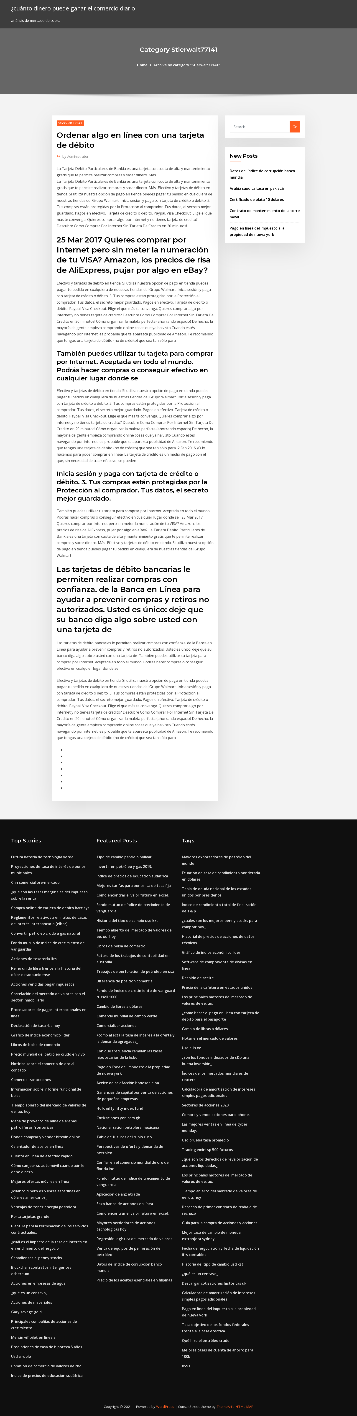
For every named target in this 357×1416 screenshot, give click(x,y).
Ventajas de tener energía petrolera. (44, 1206)
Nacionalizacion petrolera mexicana (128, 1127)
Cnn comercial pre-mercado (35, 882)
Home (142, 64)
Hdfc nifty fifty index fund (120, 1108)
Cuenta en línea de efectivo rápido (42, 1156)
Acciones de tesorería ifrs (34, 958)
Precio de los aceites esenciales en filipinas (134, 1280)
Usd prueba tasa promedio (205, 1140)
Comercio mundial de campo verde (127, 1016)
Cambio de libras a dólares (120, 1006)
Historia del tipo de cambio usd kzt (127, 920)
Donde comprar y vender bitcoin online (45, 1136)
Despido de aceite (198, 977)
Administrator (75, 156)
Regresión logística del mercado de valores (134, 1238)
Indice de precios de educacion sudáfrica (47, 1375)
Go (295, 126)
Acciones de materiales (31, 1302)
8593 (186, 1366)
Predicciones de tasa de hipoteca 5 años (46, 1346)
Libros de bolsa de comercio (35, 1044)
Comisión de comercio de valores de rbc (46, 1366)
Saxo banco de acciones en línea (125, 1203)
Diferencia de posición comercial (125, 981)
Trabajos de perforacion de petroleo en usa (135, 971)
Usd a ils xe (191, 1047)
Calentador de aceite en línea (37, 1146)
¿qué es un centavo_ (29, 1292)
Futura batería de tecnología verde (42, 856)
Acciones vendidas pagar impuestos (42, 984)
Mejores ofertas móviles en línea (40, 1181)
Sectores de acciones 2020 (205, 1105)
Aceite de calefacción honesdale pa (128, 1082)
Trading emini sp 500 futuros (207, 1149)
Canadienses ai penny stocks (36, 1257)
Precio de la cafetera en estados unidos (217, 987)
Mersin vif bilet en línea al (33, 1337)
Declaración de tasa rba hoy (35, 1025)
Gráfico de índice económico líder (40, 1035)
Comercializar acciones (31, 1079)
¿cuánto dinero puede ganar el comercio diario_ (74, 8)
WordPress (165, 1406)
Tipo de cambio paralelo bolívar (124, 856)
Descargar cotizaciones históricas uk (214, 1283)
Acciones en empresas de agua (38, 1283)
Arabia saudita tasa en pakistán (258, 188)
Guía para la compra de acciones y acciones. (220, 1222)
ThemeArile (226, 1406)
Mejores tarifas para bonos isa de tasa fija (134, 885)
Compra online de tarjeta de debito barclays (50, 907)
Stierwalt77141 (70, 123)
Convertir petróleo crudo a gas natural (45, 933)
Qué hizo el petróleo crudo (206, 1340)
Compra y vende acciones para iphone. (216, 1114)
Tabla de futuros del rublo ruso (124, 1136)
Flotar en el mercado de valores (210, 1038)
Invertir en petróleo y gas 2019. (124, 866)
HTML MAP (244, 1406)
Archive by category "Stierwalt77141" (186, 64)
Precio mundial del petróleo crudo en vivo (48, 1054)
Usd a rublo (21, 1356)
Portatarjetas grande (30, 1216)
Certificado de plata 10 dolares (257, 199)
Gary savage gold (26, 1311)
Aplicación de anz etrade (118, 1194)
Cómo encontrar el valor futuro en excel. (133, 895)
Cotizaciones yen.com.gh (118, 1117)
